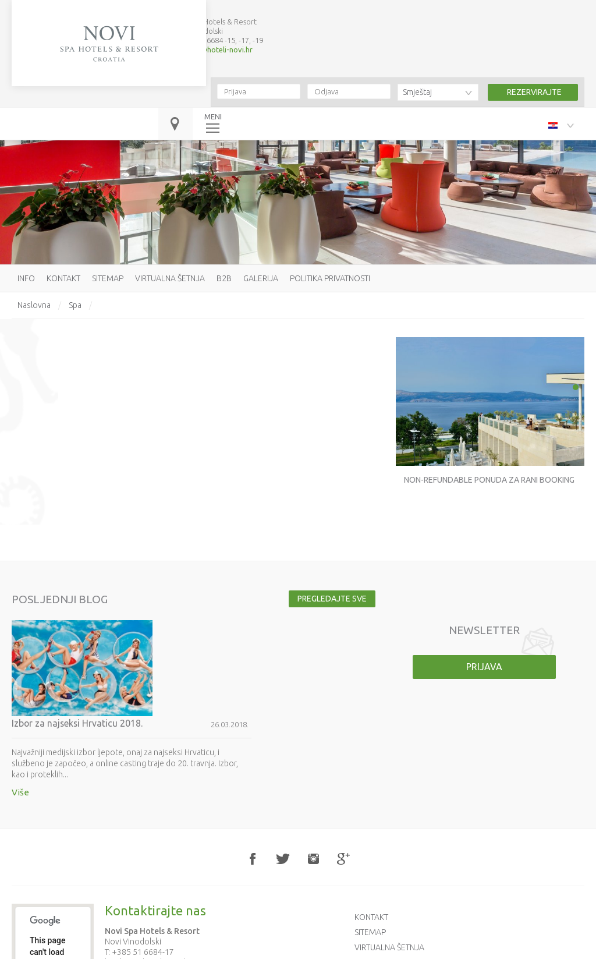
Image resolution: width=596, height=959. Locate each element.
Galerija (260, 278)
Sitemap (107, 278)
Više (142, 695)
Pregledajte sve (330, 598)
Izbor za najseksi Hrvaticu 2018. (199, 626)
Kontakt (63, 278)
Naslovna (34, 305)
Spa (75, 305)
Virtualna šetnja (170, 278)
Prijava (484, 666)
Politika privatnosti (330, 278)
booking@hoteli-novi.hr (212, 40)
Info (26, 278)
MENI (213, 106)
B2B (224, 278)
